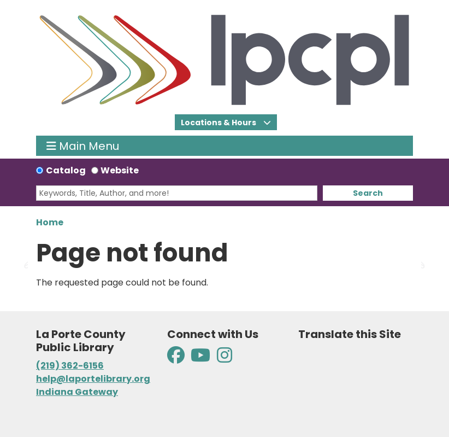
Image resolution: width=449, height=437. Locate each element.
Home (49, 222)
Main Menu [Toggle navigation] (82, 145)
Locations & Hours (219, 122)
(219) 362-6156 (70, 365)
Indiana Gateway (77, 392)
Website (120, 170)
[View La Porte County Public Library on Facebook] (176, 358)
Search (368, 193)
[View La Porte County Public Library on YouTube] (200, 358)
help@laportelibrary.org (93, 378)
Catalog (66, 170)
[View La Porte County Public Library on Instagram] (224, 358)
